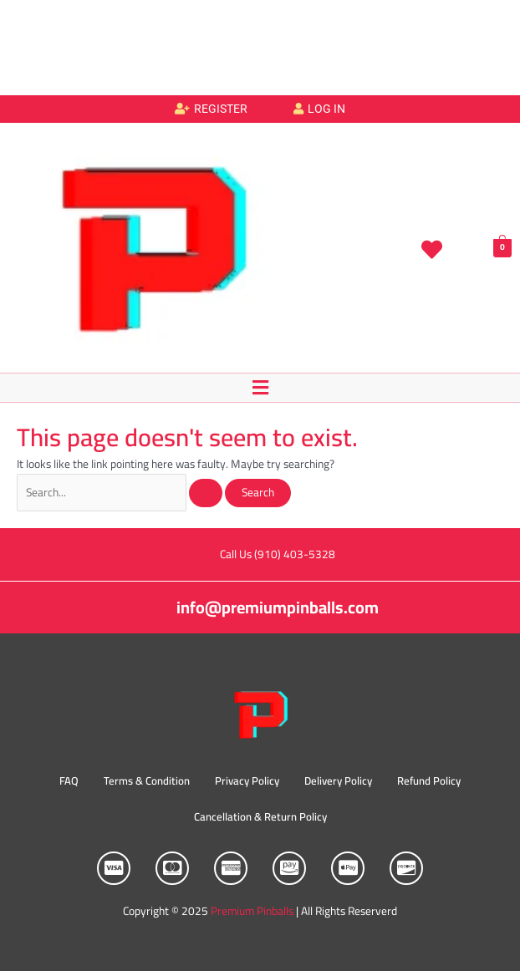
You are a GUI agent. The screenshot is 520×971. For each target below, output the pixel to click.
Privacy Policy (247, 780)
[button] (260, 387)
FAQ (69, 780)
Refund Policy (429, 780)
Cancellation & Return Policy (260, 816)
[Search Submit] (205, 493)
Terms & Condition (147, 780)
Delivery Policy (338, 780)
